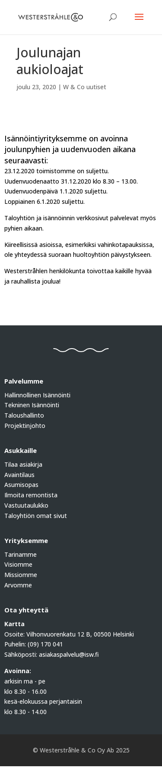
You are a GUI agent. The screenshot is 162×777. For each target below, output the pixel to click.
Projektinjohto (24, 425)
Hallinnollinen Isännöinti (37, 395)
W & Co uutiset (84, 87)
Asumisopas (21, 485)
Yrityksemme (26, 540)
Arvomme (18, 585)
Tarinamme (20, 554)
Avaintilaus (19, 475)
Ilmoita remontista (30, 495)
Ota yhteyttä (26, 609)
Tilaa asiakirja (23, 464)
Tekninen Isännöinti (31, 405)
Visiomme (18, 564)
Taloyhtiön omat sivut (35, 516)
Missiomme (20, 575)
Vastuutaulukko (26, 505)
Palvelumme (23, 381)
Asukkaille (20, 450)
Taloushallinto (24, 415)
